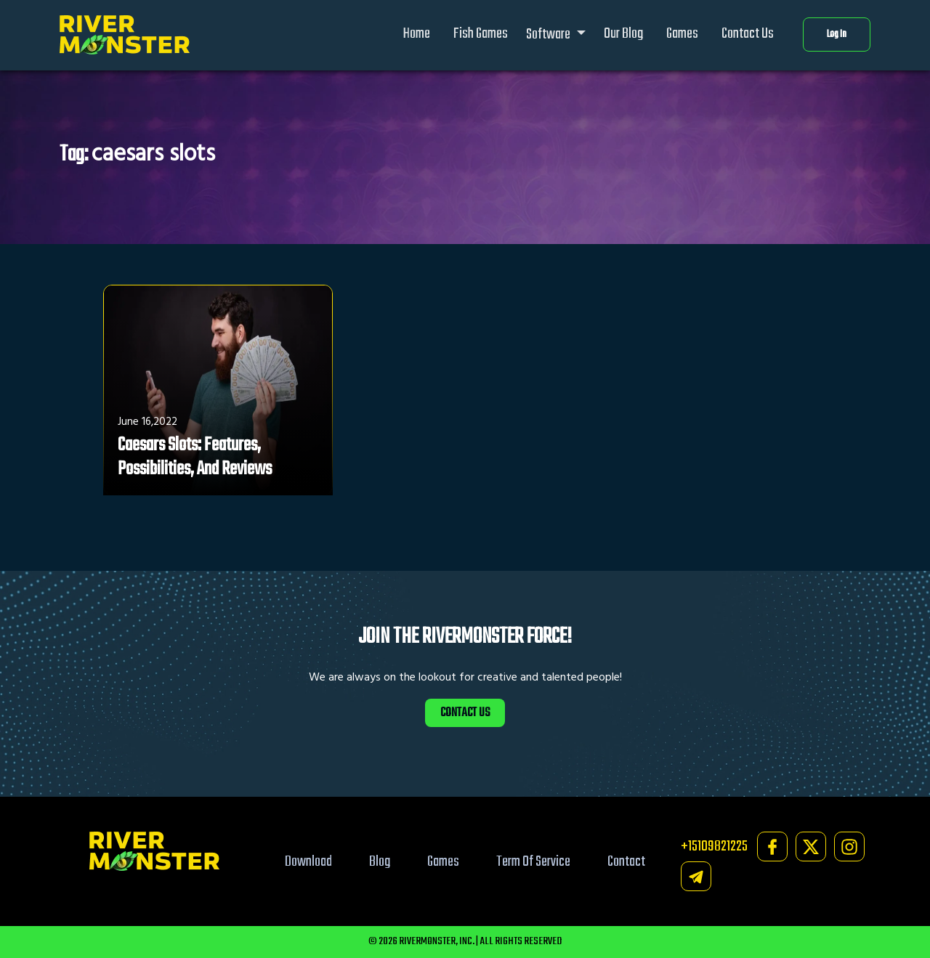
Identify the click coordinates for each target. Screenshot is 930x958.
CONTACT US (465, 713)
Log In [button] (836, 34)
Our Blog (623, 34)
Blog (379, 862)
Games (682, 34)
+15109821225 (714, 846)
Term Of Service (533, 862)
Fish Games (480, 34)
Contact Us (747, 34)
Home (416, 34)
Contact (626, 862)
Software (549, 34)
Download (308, 862)
